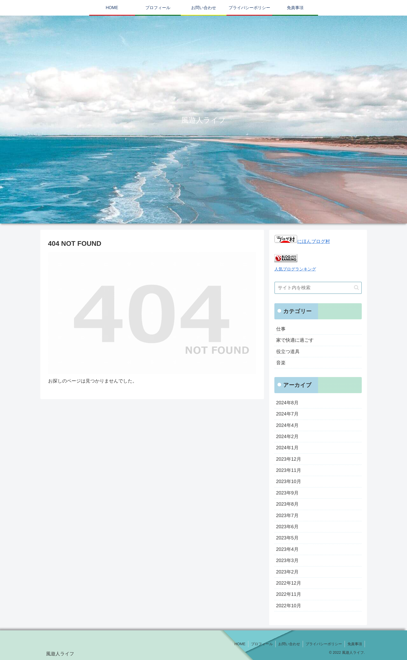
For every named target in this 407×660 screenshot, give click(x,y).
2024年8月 (287, 402)
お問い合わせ (289, 644)
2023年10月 (288, 481)
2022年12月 (288, 583)
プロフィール (262, 644)
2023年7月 (287, 515)
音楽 (281, 362)
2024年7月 (287, 414)
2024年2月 (287, 436)
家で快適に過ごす (295, 340)
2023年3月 (287, 560)
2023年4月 (287, 549)
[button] (356, 288)
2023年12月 (288, 459)
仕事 (281, 329)
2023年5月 (287, 537)
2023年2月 (287, 572)
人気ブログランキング (295, 269)
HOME (240, 644)
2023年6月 (287, 526)
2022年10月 (288, 605)
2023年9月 (287, 493)
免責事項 (354, 644)
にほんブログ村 (302, 241)
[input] (318, 288)
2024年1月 (287, 447)
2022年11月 (288, 594)
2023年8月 (287, 504)
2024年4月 (287, 425)
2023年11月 (288, 470)
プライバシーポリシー (324, 644)
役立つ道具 (288, 351)
